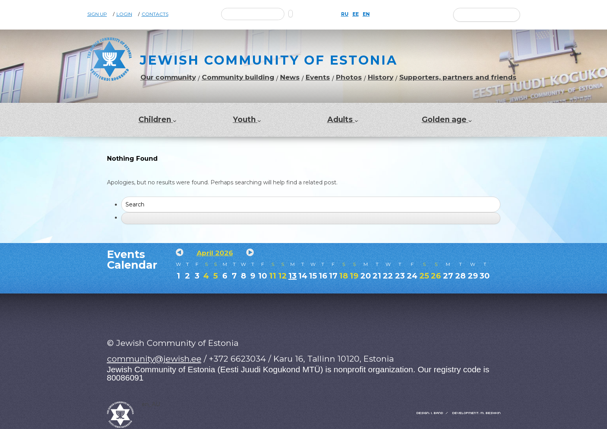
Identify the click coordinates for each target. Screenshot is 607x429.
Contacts (155, 14)
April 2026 (215, 253)
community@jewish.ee (154, 359)
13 (292, 275)
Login (124, 14)
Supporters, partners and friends (458, 77)
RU (345, 14)
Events (318, 77)
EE (355, 14)
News (290, 77)
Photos (349, 77)
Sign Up (97, 14)
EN (366, 14)
